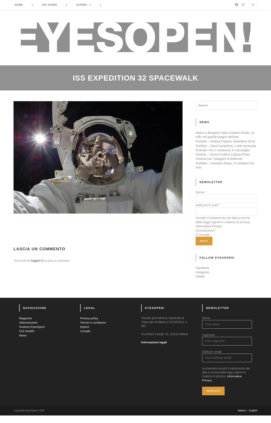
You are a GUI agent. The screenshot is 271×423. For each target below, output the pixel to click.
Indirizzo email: (212, 359)
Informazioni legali (154, 350)
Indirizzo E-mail (208, 213)
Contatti (85, 338)
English (253, 418)
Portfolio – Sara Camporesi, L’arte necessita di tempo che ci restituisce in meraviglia (223, 154)
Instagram (203, 280)
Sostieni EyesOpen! (32, 334)
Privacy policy (89, 326)
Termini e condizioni (93, 330)
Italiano (242, 418)
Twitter (200, 284)
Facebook (203, 276)
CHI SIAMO (27, 338)
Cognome (208, 342)
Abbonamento (28, 330)
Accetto (204, 242)
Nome (201, 200)
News (23, 342)
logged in (37, 260)
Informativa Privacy (209, 234)
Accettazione (206, 238)
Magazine (25, 326)
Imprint (84, 334)
